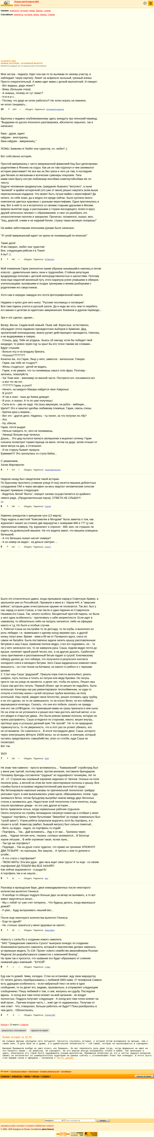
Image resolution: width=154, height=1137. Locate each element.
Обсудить (29, 109)
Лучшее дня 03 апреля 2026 (26, 2)
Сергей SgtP (50, 1015)
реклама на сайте (8, 1126)
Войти (16, 5)
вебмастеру (40, 1126)
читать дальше (66, 1058)
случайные (66, 1071)
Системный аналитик (55, 109)
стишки (47, 10)
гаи (2, 502)
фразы (39, 10)
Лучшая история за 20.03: (17, 1037)
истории (24, 10)
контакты (21, 1126)
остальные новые (19, 1071)
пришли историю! (144, 1076)
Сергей (48, 506)
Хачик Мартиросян (52, 470)
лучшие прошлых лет (49, 1071)
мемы (32, 10)
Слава (47, 967)
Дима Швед (49, 930)
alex (46, 878)
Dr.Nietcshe (49, 259)
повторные (33, 1071)
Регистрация (26, 5)
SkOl (47, 759)
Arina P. (48, 547)
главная (5, 1076)
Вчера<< (5, 1024)
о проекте (30, 1126)
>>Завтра (23, 1024)
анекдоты (14, 10)
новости (50, 1126)
